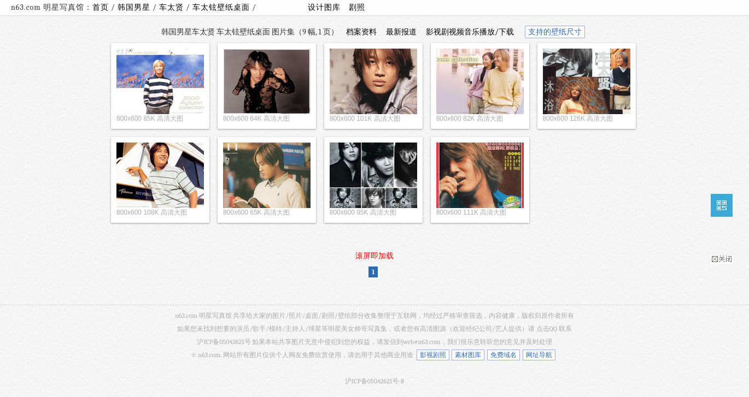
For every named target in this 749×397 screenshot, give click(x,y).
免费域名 (503, 355)
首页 (100, 7)
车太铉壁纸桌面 (222, 7)
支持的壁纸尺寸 (555, 32)
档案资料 (361, 32)
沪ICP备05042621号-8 (374, 381)
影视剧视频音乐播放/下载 (470, 32)
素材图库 (468, 355)
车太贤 (172, 7)
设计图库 (324, 7)
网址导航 (539, 355)
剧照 (357, 7)
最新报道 (401, 32)
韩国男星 (135, 7)
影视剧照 (433, 355)
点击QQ (546, 329)
